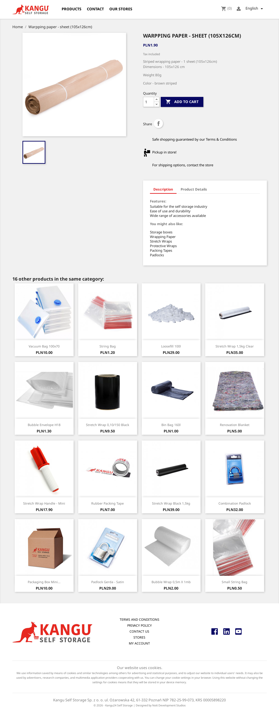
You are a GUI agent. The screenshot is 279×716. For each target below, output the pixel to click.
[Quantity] (148, 102)
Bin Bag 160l (171, 425)
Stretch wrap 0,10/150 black (107, 425)
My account (139, 643)
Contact (95, 8)
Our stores (120, 8)
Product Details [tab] (194, 189)
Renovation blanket (234, 425)
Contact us (139, 631)
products (71, 8)
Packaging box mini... (44, 582)
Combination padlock (234, 503)
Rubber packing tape (107, 503)
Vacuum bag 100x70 (44, 346)
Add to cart (182, 102)
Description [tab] (163, 189)
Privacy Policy (139, 625)
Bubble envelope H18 (44, 425)
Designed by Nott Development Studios (161, 705)
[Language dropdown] (255, 8)
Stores (139, 637)
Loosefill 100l (171, 346)
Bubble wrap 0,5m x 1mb (171, 582)
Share (158, 123)
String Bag (107, 346)
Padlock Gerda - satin (107, 582)
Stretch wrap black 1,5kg (171, 503)
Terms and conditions (139, 619)
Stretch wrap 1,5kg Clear (234, 346)
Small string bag (234, 582)
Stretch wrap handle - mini (44, 503)
